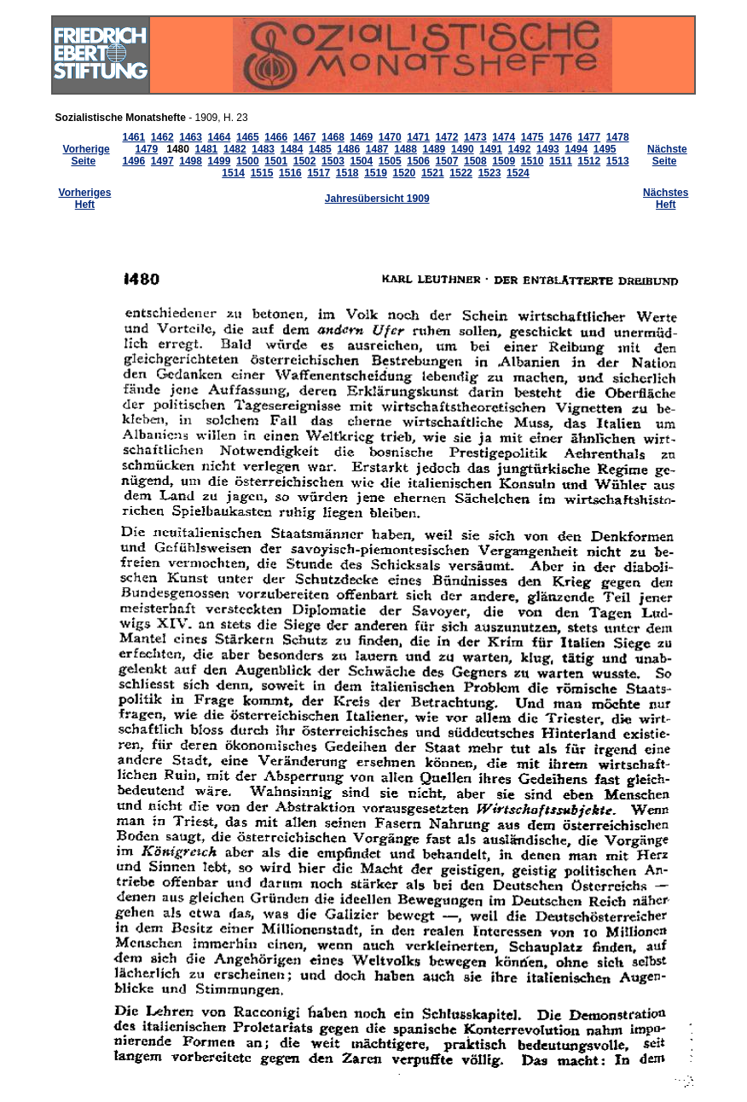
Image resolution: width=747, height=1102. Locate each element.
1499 (219, 161)
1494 (576, 149)
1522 (460, 173)
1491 (490, 149)
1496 (133, 161)
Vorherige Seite (86, 155)
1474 (503, 137)
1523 (489, 173)
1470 (390, 137)
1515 (262, 173)
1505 (390, 161)
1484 (292, 149)
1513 (617, 161)
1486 (348, 149)
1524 (518, 173)
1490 (462, 149)
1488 (405, 149)
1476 (560, 137)
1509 (503, 161)
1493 (547, 149)
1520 (404, 173)
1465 (247, 137)
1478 (617, 137)
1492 (519, 149)
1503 (333, 161)
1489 (434, 149)
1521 (432, 173)
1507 (447, 161)
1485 (320, 149)
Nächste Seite (667, 155)
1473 (475, 137)
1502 (304, 161)
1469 (361, 137)
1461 (133, 137)
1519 (375, 173)
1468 (333, 137)
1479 (147, 149)
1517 (318, 173)
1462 (162, 137)
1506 (418, 161)
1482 (234, 149)
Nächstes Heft (665, 199)
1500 (247, 161)
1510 (532, 161)
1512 (588, 161)
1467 (304, 137)
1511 (560, 161)
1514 (233, 173)
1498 (190, 161)
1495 (605, 149)
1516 (290, 173)
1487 (377, 149)
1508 (475, 161)
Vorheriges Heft (85, 199)
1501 (275, 161)
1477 (588, 137)
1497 (162, 161)
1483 (263, 149)
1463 (190, 137)
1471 (418, 137)
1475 (532, 137)
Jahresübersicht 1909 (377, 199)
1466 (275, 137)
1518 (347, 173)
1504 (361, 161)
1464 (219, 137)
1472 (447, 137)
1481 (206, 149)
